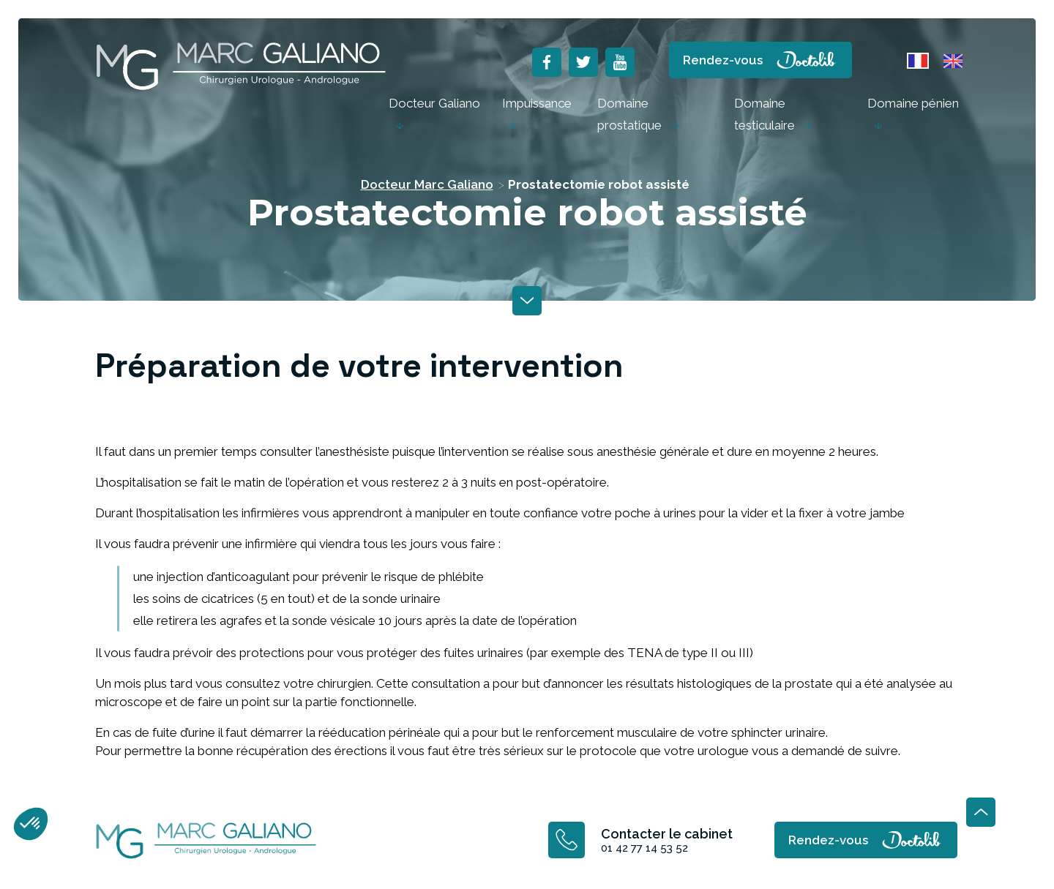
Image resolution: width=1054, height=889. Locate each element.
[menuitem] (434, 114)
